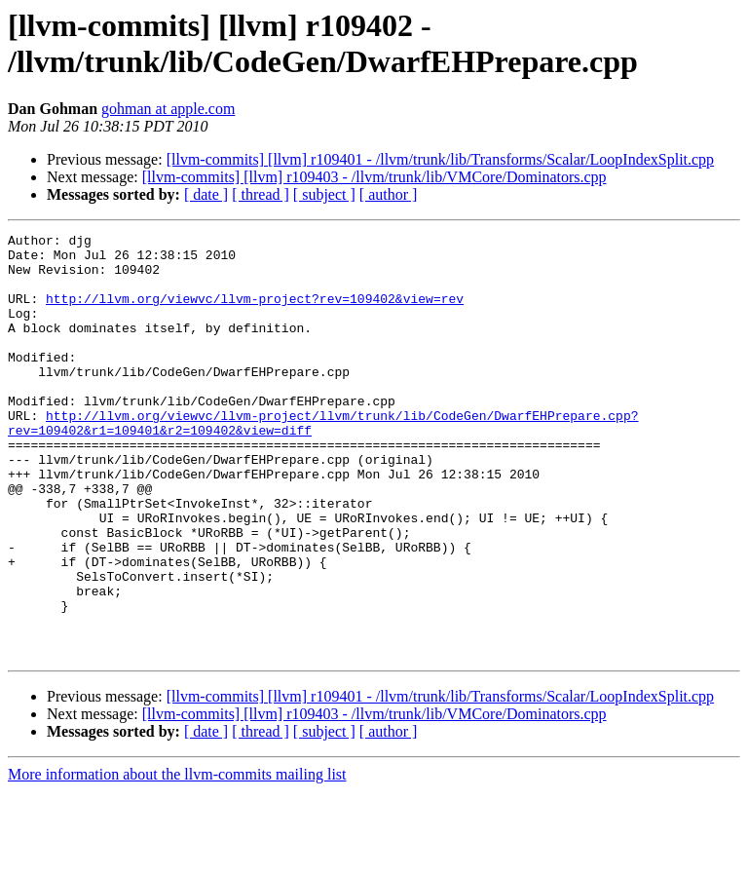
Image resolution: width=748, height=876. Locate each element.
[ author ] (388, 194)
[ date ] (206, 194)
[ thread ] (260, 194)
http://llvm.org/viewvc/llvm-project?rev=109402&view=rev (255, 313)
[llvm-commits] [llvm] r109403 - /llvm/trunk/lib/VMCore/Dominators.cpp (374, 177)
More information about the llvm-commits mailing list (177, 859)
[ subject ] (324, 194)
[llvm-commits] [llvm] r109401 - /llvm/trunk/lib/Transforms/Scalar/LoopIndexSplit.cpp (440, 159)
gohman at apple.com (168, 108)
